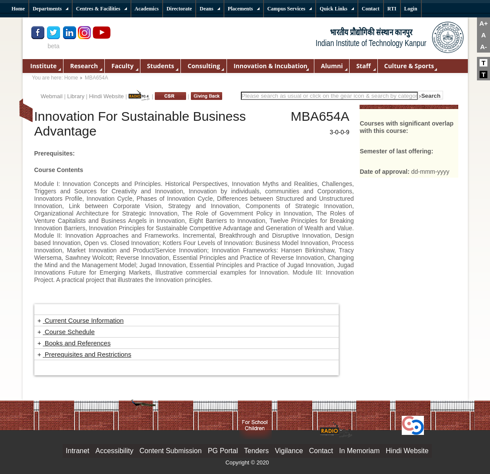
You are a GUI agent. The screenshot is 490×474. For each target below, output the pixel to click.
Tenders (256, 450)
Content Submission (171, 450)
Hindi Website (106, 96)
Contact (321, 450)
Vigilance (289, 450)
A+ (483, 23)
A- (483, 46)
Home (71, 78)
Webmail (52, 96)
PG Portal (223, 450)
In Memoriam (359, 450)
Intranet (77, 450)
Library (75, 96)
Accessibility (114, 450)
